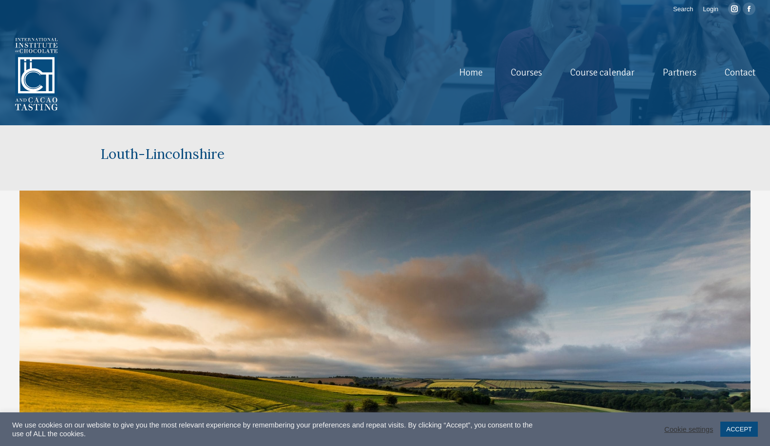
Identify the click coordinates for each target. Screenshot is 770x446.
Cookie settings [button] (688, 429)
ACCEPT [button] (739, 429)
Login (710, 9)
